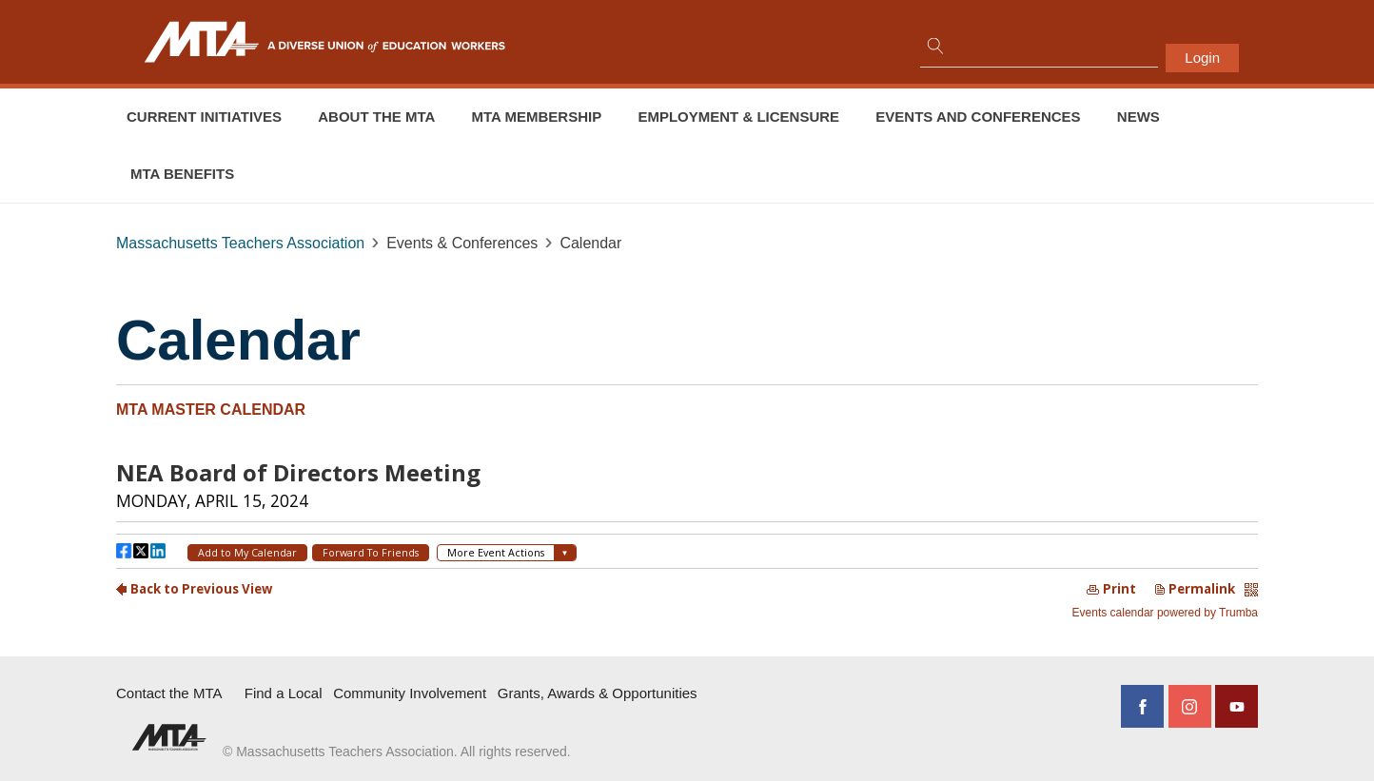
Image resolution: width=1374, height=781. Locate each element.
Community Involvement (409, 693)
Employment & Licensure (738, 116)
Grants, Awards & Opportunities (597, 693)
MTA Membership (537, 116)
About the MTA (376, 116)
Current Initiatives (204, 116)
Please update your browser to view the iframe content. (687, 534)
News (1138, 116)
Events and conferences (977, 116)
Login (1202, 57)
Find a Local (284, 693)
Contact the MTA (169, 693)
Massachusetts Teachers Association (240, 243)
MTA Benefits (182, 174)
